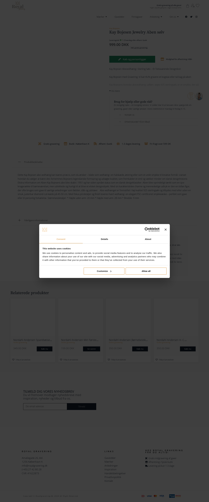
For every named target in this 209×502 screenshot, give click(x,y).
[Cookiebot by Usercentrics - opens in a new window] (147, 229)
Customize (104, 271)
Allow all (146, 271)
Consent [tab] (61, 239)
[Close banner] (166, 230)
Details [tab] (104, 239)
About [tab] (148, 239)
